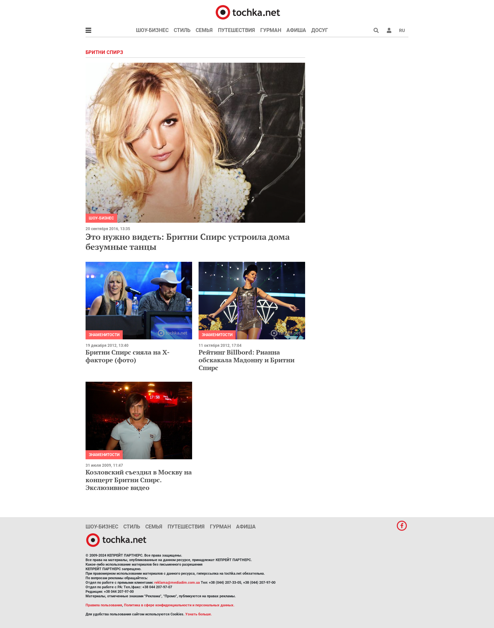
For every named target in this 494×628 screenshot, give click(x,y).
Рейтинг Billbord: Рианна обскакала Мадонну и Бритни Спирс (246, 360)
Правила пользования (104, 605)
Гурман (270, 30)
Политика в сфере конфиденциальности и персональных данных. (179, 605)
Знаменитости (104, 335)
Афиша (296, 30)
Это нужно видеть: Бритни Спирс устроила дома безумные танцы (188, 241)
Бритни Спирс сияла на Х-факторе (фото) (128, 356)
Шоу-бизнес (152, 30)
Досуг (319, 30)
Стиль (182, 30)
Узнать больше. (198, 614)
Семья (204, 30)
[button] (389, 30)
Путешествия (236, 30)
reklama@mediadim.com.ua (177, 582)
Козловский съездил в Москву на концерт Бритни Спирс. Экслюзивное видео (139, 480)
